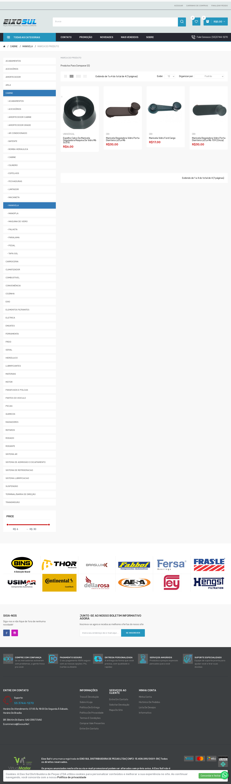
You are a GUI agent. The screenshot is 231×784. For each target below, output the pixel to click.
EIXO (8, 301)
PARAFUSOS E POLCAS (17, 390)
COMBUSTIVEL (13, 277)
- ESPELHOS (12, 173)
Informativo (145, 712)
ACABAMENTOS (13, 61)
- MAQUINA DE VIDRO (17, 221)
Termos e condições (90, 718)
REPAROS (10, 430)
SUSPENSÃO (12, 486)
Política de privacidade (91, 712)
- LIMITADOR (12, 189)
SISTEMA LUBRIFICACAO (17, 478)
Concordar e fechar (211, 775)
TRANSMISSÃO (13, 502)
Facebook (6, 633)
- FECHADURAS (14, 181)
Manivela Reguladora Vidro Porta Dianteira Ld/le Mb (122, 139)
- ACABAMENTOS (15, 101)
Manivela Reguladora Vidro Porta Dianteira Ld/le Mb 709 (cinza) (208, 139)
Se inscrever (133, 633)
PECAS (9, 406)
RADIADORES (12, 422)
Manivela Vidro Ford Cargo (162, 138)
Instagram (14, 633)
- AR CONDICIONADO (16, 133)
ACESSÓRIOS (12, 69)
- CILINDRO (12, 165)
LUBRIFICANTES (13, 366)
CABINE (14, 46)
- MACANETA (13, 197)
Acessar (178, 5)
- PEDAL (10, 245)
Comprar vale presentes (92, 723)
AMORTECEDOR (13, 77)
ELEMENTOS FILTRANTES (17, 309)
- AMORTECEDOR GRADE (18, 125)
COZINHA (10, 293)
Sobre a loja (86, 702)
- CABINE (11, 157)
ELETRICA (10, 317)
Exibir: (160, 76)
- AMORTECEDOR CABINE (18, 117)
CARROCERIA (12, 261)
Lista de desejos (147, 707)
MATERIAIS (11, 374)
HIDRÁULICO (12, 358)
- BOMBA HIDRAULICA (17, 149)
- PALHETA (11, 229)
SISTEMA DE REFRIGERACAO (19, 470)
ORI (107, 134)
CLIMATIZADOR (13, 269)
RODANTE (10, 446)
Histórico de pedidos (149, 702)
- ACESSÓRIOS (13, 109)
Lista (85, 76)
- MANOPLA (12, 213)
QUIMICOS (10, 414)
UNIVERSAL (69, 134)
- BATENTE (11, 141)
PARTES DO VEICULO (16, 398)
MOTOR (9, 382)
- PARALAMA (13, 237)
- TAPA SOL (12, 253)
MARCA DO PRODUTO (48, 46)
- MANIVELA (12, 205)
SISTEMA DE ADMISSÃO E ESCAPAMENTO (26, 462)
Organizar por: (186, 76)
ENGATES (10, 326)
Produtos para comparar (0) (75, 65)
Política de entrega (90, 707)
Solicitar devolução (119, 704)
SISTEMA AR (11, 454)
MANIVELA (27, 46)
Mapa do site (116, 710)
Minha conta (145, 697)
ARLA (8, 85)
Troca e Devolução (89, 697)
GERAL (9, 350)
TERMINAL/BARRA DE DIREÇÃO (21, 494)
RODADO (10, 438)
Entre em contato (89, 728)
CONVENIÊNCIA (13, 285)
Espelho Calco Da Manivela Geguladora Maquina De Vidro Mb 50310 (79, 140)
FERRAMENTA (12, 334)
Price (10, 516)
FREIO (8, 342)
